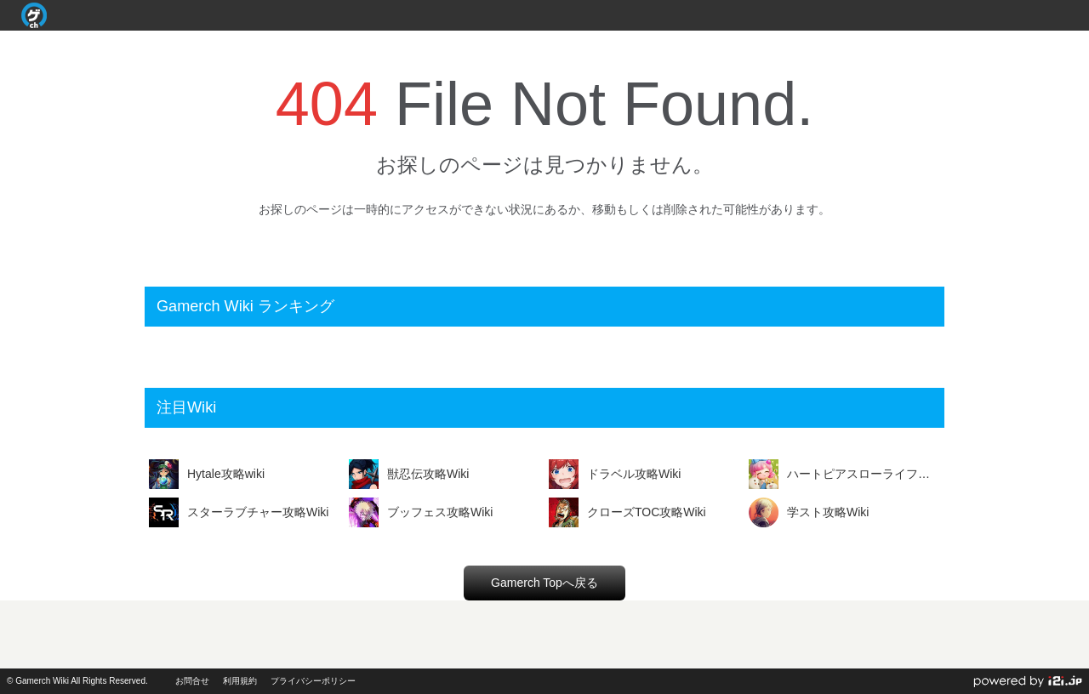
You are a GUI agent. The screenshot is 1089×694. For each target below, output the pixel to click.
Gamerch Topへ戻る (544, 582)
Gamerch (34, 15)
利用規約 (240, 680)
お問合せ (192, 680)
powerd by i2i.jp (1027, 681)
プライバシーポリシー (313, 680)
